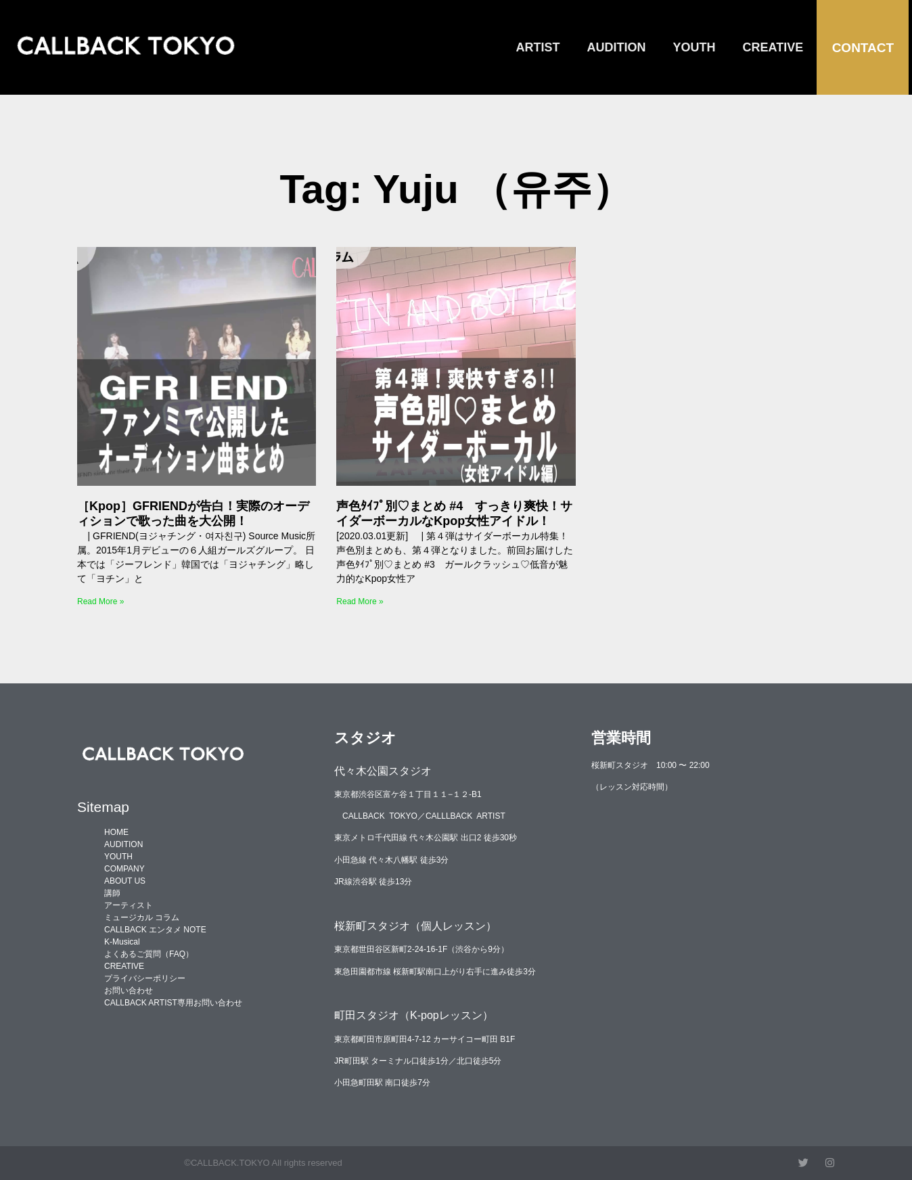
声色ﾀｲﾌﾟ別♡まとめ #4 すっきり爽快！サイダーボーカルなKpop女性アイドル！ (454, 513)
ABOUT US (124, 881)
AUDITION (616, 47)
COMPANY (124, 868)
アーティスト (128, 905)
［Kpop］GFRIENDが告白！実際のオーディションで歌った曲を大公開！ (193, 513)
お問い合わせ (128, 990)
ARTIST (538, 47)
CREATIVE (773, 47)
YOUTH (694, 47)
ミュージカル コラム (141, 917)
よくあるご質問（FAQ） (148, 954)
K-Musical (122, 942)
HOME (116, 832)
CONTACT (863, 48)
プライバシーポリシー (144, 978)
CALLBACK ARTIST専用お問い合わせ (173, 1002)
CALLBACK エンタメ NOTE (155, 929)
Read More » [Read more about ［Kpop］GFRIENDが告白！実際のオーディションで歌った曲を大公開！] (100, 601)
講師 (112, 893)
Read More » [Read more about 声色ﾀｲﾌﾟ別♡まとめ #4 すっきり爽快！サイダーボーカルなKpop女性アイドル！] (359, 601)
